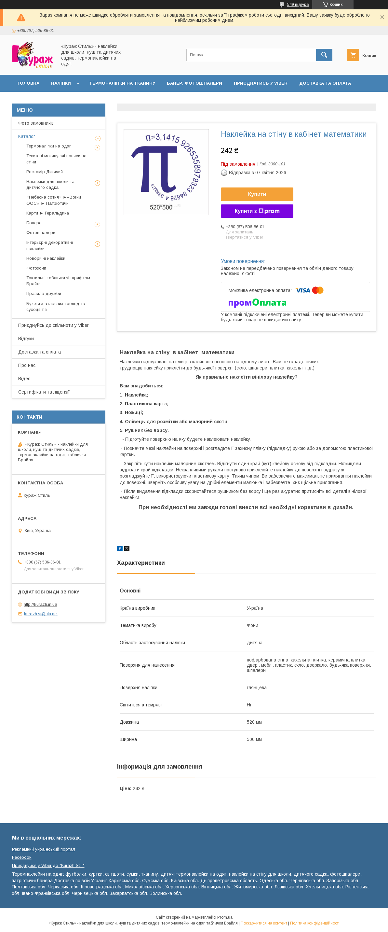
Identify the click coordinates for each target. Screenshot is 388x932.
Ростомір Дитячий (44, 171)
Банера (34, 222)
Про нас (26, 365)
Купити (257, 194)
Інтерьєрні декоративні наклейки (49, 245)
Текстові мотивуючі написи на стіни (56, 158)
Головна (28, 83)
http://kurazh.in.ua (40, 604)
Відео (24, 378)
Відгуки (26, 338)
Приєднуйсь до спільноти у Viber (53, 325)
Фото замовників (36, 123)
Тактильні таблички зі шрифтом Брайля (58, 280)
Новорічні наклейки (45, 258)
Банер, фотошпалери (194, 83)
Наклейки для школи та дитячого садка (50, 184)
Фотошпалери (40, 232)
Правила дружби (43, 293)
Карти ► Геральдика (47, 213)
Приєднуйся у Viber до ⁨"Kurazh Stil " (48, 865)
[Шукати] (324, 55)
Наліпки (61, 83)
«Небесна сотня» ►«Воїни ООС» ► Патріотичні (53, 200)
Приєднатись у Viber (261, 83)
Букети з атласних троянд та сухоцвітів (55, 306)
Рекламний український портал (43, 849)
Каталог (26, 136)
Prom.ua (225, 917)
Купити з (256, 211)
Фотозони (36, 268)
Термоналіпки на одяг (48, 146)
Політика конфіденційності (315, 923)
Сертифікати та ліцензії (44, 392)
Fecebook (22, 857)
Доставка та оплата (325, 83)
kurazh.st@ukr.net (41, 613)
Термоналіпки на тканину (122, 83)
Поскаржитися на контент (264, 923)
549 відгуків (298, 4)
